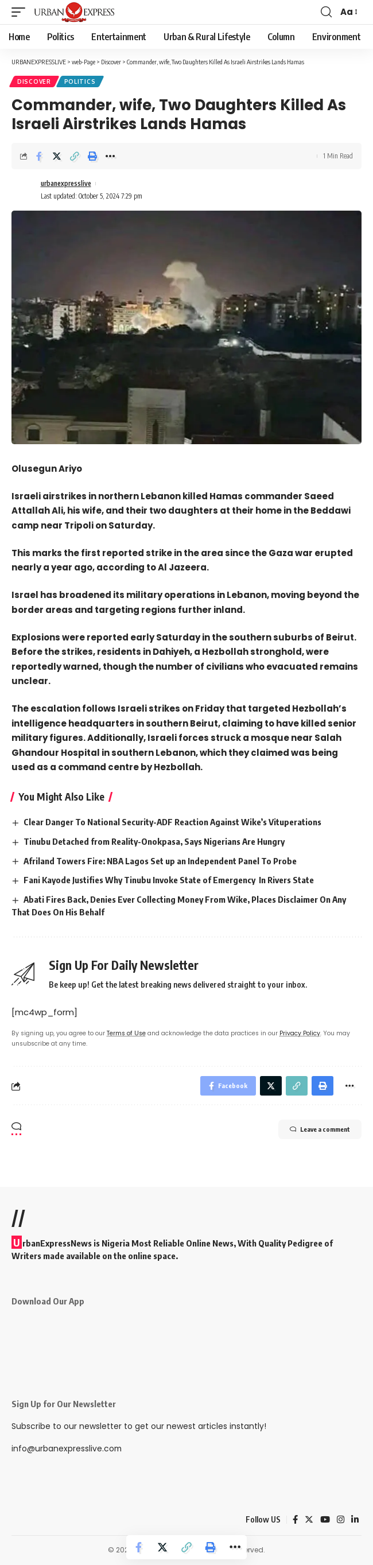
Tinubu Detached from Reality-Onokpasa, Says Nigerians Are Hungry (154, 841)
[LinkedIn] (355, 1519)
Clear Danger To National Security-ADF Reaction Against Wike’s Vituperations (172, 822)
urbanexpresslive (66, 183)
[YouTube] (325, 1519)
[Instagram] (340, 1519)
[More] (110, 156)
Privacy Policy (299, 1033)
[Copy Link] (75, 156)
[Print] (92, 156)
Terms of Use (126, 1033)
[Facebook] (295, 1519)
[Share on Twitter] (57, 156)
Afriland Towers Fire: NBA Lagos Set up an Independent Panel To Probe (160, 861)
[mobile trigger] (21, 12)
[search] (326, 12)
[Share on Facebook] (39, 156)
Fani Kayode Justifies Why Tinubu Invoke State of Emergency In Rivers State (169, 880)
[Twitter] (309, 1519)
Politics (80, 81)
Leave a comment (320, 1129)
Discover (34, 81)
